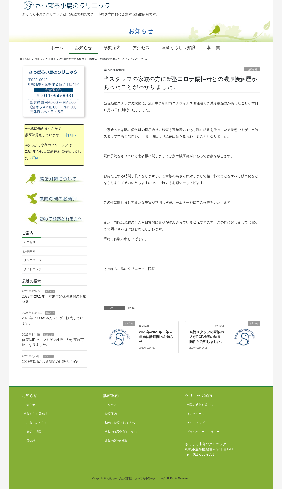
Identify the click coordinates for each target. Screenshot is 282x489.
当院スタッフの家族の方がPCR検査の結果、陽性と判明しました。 (206, 337)
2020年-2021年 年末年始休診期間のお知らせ (156, 337)
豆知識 (30, 440)
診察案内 (29, 251)
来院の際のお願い (117, 440)
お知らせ (252, 69)
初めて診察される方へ (120, 422)
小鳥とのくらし (36, 422)
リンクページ (32, 260)
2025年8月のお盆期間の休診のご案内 (51, 361)
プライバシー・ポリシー (203, 431)
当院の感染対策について (121, 431)
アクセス (29, 242)
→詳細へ (69, 135)
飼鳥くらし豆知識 (35, 413)
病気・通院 (33, 431)
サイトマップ (32, 269)
